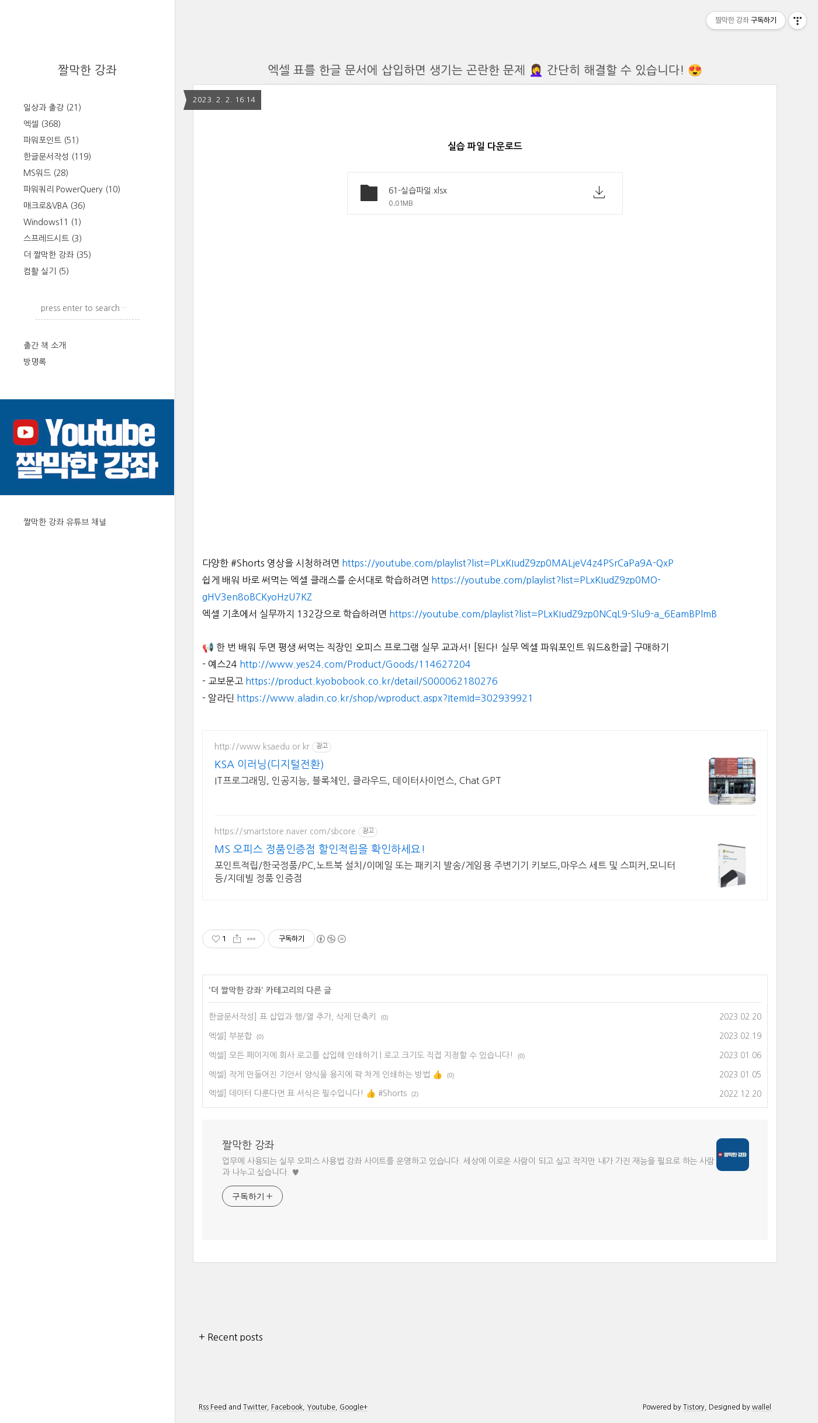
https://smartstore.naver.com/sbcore (285, 831)
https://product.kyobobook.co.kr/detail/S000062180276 (371, 681)
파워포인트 (51, 140)
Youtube (321, 1407)
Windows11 (52, 222)
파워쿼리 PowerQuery (71, 189)
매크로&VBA (54, 206)
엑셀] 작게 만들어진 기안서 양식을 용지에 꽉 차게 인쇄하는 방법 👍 (325, 1074)
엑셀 (42, 124)
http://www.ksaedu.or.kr (262, 746)
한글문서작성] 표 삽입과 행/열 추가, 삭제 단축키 (292, 1017)
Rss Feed (213, 1407)
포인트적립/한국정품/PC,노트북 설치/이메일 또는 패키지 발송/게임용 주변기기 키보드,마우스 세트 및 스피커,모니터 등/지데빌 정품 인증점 (444, 872)
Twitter (255, 1407)
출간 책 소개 (44, 345)
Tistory (694, 1407)
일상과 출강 (52, 107)
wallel (761, 1407)
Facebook (287, 1407)
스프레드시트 (52, 238)
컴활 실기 (46, 271)
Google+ (353, 1407)
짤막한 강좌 (87, 70)
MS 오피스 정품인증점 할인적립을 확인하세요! (319, 849)
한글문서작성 (57, 157)
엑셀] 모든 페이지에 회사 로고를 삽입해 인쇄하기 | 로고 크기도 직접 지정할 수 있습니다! (361, 1055)
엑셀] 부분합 (230, 1036)
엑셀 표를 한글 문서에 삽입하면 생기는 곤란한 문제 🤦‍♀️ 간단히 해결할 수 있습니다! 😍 (485, 70)
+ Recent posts (231, 1337)
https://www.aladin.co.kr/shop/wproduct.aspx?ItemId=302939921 (385, 698)
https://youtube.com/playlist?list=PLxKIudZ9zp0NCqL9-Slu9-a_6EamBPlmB (553, 614)
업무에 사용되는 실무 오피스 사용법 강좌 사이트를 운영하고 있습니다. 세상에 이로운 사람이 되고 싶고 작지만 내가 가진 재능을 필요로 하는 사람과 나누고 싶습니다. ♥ (468, 1166)
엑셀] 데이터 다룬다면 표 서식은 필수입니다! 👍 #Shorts (308, 1093)
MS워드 (45, 173)
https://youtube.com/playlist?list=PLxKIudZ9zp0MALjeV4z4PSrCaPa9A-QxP (508, 563)
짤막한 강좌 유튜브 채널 (64, 522)
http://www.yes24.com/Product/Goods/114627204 (355, 664)
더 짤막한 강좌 (57, 255)
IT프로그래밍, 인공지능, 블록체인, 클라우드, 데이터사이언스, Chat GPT (357, 780)
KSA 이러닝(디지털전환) (269, 764)
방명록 (34, 362)
